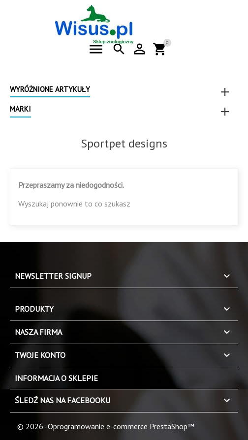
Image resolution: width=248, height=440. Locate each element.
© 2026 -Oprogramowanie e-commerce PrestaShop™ (105, 426)
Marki (20, 109)
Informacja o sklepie (56, 378)
